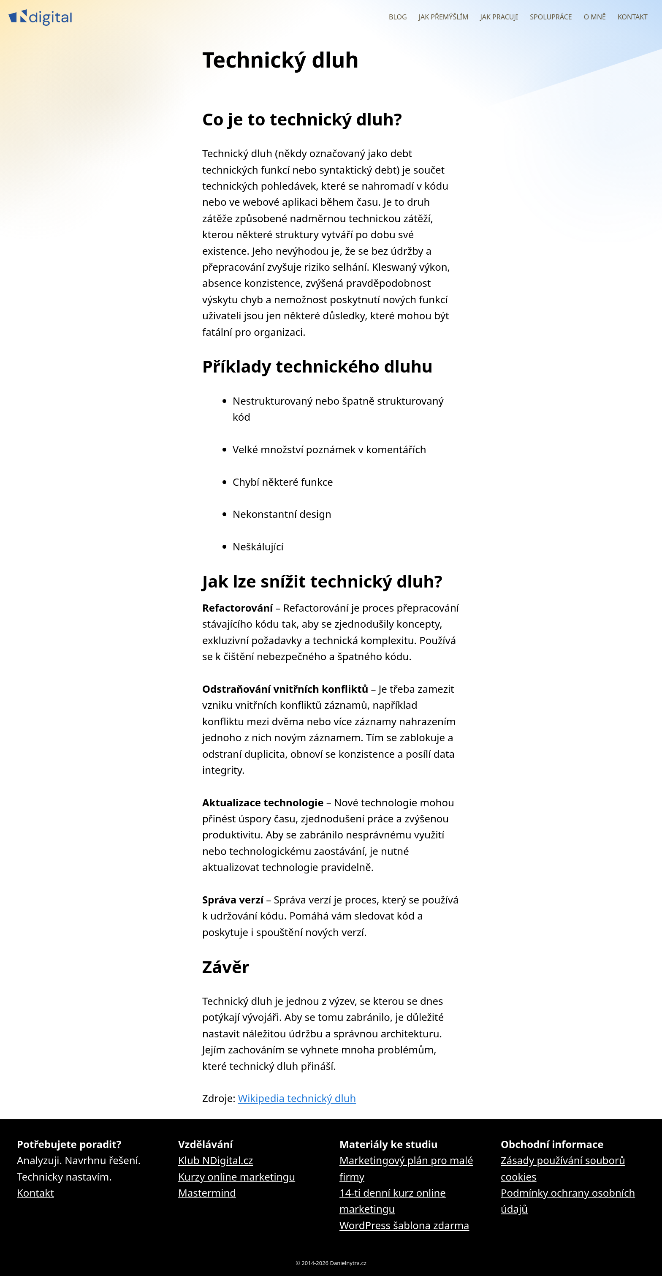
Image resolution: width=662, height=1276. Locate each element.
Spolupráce (551, 17)
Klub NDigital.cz (215, 1160)
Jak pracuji (499, 17)
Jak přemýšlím (444, 17)
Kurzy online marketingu (236, 1176)
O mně (595, 17)
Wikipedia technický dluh (297, 1098)
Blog (398, 17)
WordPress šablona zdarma (404, 1225)
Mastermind (207, 1193)
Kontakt (633, 17)
